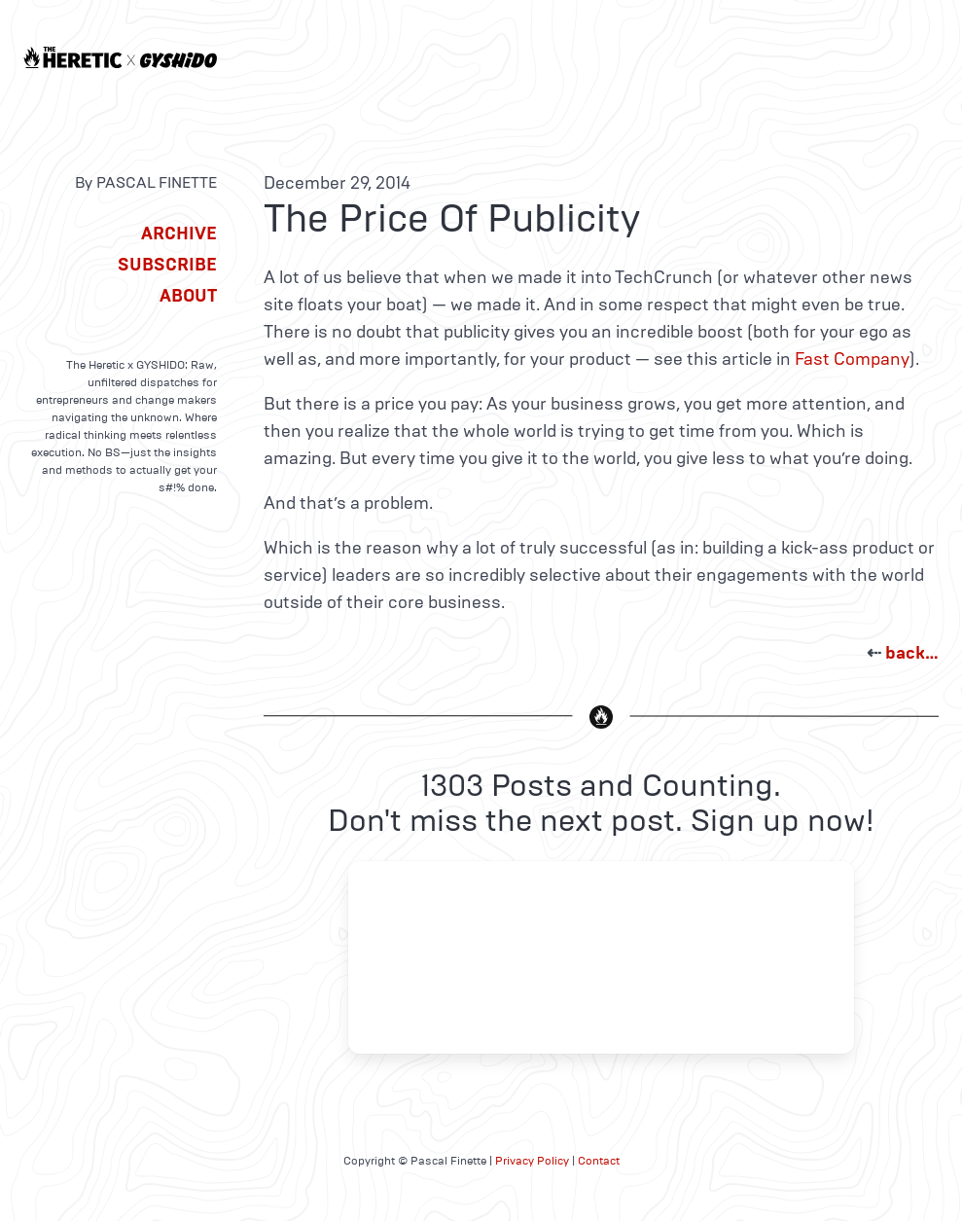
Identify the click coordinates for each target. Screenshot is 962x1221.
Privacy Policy (532, 1160)
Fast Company (852, 359)
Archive (179, 233)
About (188, 295)
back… (912, 653)
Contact (599, 1160)
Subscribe (167, 264)
